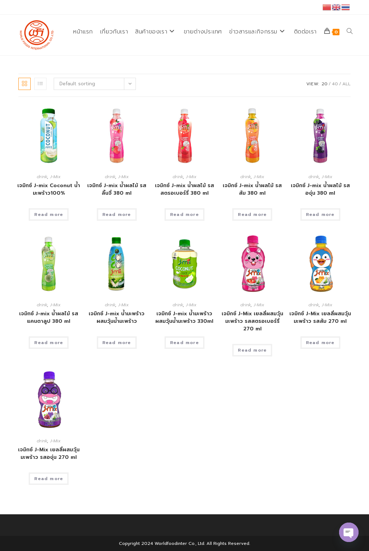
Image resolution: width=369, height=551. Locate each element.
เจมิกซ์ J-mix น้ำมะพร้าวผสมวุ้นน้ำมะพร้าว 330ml (184, 317)
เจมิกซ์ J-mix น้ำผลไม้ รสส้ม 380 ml (252, 189)
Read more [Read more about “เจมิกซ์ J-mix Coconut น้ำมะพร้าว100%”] (48, 214)
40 (335, 84)
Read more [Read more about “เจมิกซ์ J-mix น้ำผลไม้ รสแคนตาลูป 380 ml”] (48, 342)
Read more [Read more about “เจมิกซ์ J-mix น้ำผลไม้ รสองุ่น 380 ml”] (320, 214)
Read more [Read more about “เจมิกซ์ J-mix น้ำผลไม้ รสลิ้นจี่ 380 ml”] (116, 214)
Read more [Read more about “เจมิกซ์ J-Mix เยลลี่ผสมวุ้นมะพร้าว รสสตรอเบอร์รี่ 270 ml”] (252, 350)
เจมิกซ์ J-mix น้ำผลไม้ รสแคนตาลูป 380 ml (48, 317)
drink (42, 176)
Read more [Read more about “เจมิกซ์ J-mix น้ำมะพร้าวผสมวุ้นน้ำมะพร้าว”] (116, 342)
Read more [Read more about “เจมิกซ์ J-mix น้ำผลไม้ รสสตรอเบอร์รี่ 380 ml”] (184, 214)
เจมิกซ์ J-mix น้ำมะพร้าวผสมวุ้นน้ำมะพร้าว (117, 317)
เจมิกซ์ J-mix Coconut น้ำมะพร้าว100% (48, 189)
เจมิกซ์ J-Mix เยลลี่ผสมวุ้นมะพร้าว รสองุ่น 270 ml (49, 453)
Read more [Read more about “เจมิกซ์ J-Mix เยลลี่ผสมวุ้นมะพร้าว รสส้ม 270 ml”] (320, 342)
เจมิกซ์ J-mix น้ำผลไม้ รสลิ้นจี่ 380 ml (116, 189)
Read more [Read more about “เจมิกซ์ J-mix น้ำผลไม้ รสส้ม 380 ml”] (252, 214)
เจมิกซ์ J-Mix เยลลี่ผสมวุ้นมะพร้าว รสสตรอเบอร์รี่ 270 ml (252, 321)
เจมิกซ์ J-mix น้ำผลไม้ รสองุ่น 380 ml (320, 189)
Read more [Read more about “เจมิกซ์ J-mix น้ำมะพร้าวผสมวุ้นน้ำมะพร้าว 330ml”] (184, 342)
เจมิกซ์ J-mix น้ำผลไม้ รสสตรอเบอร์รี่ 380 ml (184, 189)
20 (324, 84)
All (346, 84)
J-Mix (55, 176)
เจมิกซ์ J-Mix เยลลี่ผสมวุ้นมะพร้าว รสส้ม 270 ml (320, 317)
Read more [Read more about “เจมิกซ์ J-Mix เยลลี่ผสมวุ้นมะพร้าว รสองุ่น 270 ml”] (48, 478)
